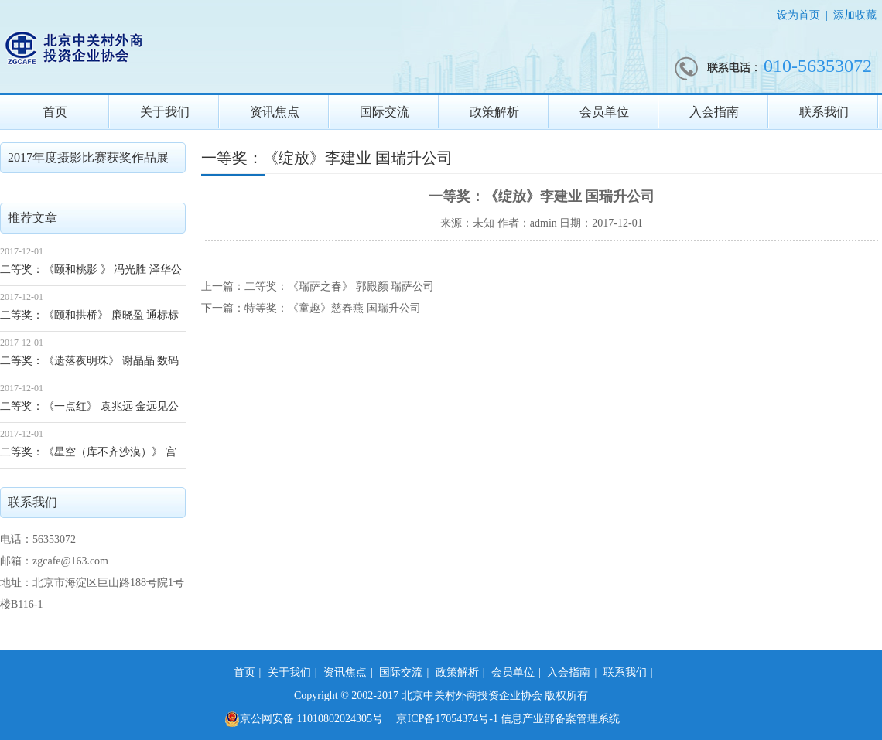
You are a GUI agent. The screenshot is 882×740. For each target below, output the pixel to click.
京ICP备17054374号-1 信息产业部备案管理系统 (508, 719)
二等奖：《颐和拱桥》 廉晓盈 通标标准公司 (89, 320)
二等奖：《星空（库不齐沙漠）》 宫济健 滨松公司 (88, 457)
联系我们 (824, 111)
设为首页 (798, 15)
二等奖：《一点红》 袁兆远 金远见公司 (89, 412)
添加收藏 (855, 15)
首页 (55, 111)
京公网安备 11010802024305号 (303, 719)
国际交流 (384, 111)
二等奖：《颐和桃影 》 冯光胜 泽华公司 (91, 275)
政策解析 (494, 111)
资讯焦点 (274, 111)
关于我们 (165, 111)
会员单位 (604, 111)
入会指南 (714, 111)
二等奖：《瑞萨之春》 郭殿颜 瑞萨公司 (339, 286)
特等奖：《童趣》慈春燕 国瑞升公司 (332, 308)
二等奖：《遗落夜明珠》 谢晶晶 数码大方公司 (89, 366)
